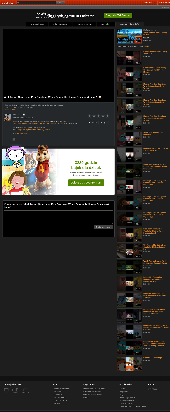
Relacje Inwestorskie (61, 389)
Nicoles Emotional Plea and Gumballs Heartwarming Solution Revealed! (154, 311)
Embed (93, 123)
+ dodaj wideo (165, 7)
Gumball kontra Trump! (152, 358)
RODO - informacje (127, 400)
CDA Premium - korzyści (92, 392)
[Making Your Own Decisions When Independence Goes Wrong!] (129, 90)
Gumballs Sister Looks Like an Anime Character (155, 149)
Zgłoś (103, 123)
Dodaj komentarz (103, 227)
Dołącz (118, 15)
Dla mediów (58, 392)
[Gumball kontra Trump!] (129, 364)
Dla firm (86, 398)
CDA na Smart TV (60, 400)
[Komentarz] (58, 217)
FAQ (121, 395)
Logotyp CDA (59, 395)
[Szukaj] (36, 2)
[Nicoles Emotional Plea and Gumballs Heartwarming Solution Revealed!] (129, 315)
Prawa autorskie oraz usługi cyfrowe (133, 406)
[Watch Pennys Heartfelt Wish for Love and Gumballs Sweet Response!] (129, 171)
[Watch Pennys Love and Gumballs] (129, 138)
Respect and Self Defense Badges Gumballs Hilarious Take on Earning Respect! (154, 344)
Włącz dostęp (10, 109)
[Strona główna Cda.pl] (7, 2)
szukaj (60, 3)
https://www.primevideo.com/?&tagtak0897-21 (35, 130)
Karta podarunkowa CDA (92, 395)
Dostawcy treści (59, 398)
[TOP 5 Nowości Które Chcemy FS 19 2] (129, 36)
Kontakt (122, 389)
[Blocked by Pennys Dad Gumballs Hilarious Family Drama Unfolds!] (129, 235)
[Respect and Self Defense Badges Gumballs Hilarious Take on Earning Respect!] (129, 348)
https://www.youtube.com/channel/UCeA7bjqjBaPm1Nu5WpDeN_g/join (39, 123)
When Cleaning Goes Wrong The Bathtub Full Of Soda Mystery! (154, 70)
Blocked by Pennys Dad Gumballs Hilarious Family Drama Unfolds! (153, 231)
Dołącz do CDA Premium (86, 182)
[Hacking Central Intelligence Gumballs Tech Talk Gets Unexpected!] (129, 187)
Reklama (57, 403)
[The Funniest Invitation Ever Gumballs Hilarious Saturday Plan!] (129, 251)
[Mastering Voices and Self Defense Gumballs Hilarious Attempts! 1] (129, 299)
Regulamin (123, 392)
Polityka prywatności (127, 398)
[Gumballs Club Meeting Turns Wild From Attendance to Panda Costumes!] (129, 332)
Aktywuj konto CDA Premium (94, 389)
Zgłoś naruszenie (126, 403)
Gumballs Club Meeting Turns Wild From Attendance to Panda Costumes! (156, 328)
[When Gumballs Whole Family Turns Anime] (129, 58)
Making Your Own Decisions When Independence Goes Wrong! (154, 86)
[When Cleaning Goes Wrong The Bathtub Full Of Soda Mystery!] (129, 74)
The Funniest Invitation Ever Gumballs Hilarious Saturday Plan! (154, 247)
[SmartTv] (17, 394)
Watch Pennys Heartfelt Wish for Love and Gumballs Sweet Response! (155, 167)
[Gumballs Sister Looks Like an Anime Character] (129, 154)
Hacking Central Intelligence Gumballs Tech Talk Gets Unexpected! (154, 183)
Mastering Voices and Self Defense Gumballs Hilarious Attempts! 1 (154, 295)
